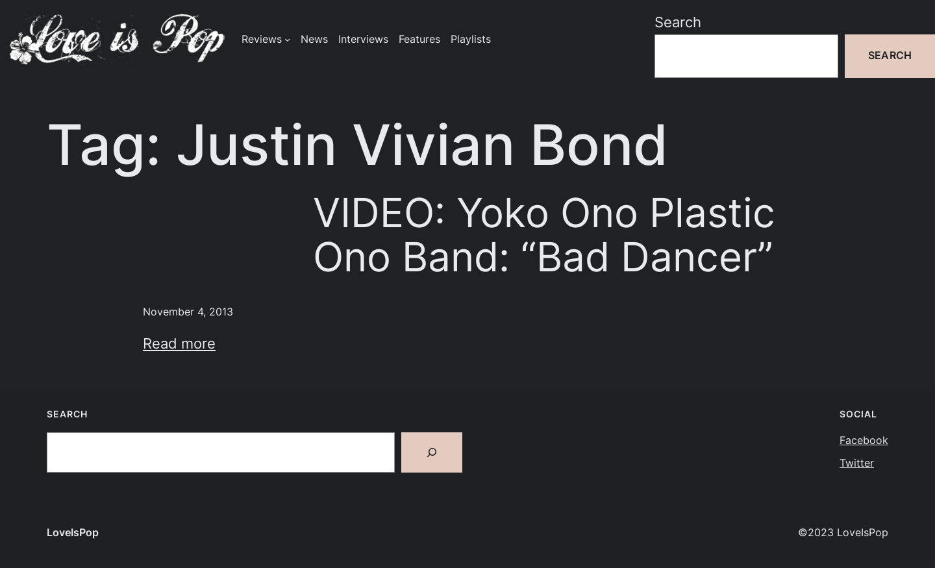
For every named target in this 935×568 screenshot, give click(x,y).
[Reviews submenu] (287, 39)
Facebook (864, 440)
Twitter (857, 463)
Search (677, 22)
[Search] (431, 452)
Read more (179, 343)
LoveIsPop (73, 532)
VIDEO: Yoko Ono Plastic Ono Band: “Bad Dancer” (544, 235)
